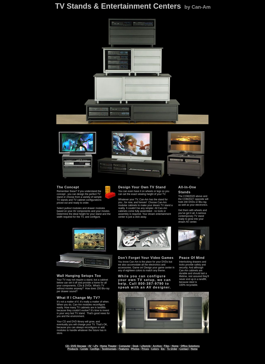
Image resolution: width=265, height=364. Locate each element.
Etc (163, 348)
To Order (172, 348)
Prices (145, 348)
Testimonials (108, 348)
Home (175, 346)
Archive (157, 346)
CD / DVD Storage (75, 346)
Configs (95, 348)
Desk (136, 346)
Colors (155, 348)
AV (90, 346)
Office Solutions (190, 346)
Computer (125, 346)
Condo (84, 348)
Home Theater (108, 346)
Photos (135, 348)
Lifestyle (146, 346)
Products (72, 348)
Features (124, 348)
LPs (96, 346)
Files (167, 346)
